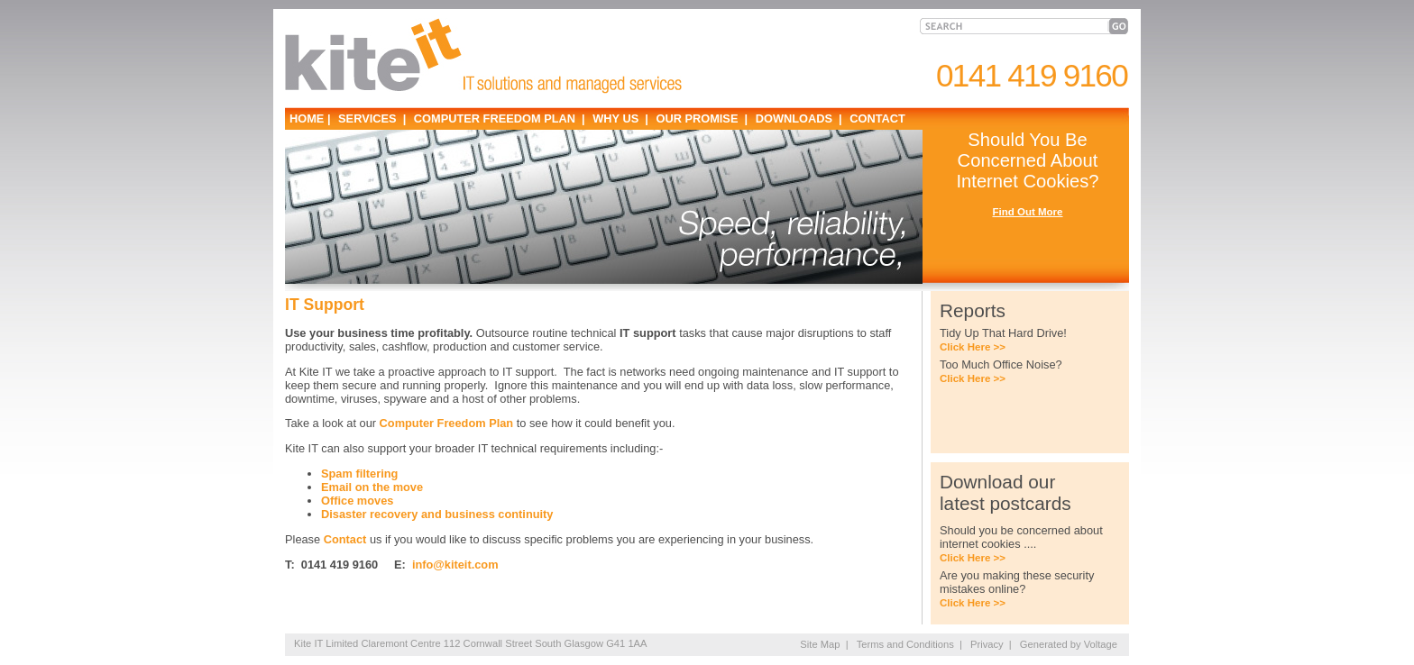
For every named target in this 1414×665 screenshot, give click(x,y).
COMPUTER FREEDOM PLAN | (497, 118)
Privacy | (991, 644)
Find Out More (1027, 211)
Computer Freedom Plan (447, 423)
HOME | (310, 118)
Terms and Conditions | (909, 644)
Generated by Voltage (1068, 644)
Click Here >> (972, 347)
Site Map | (824, 644)
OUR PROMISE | (700, 118)
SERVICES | (371, 118)
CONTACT (876, 118)
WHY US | (619, 118)
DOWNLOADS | (797, 118)
